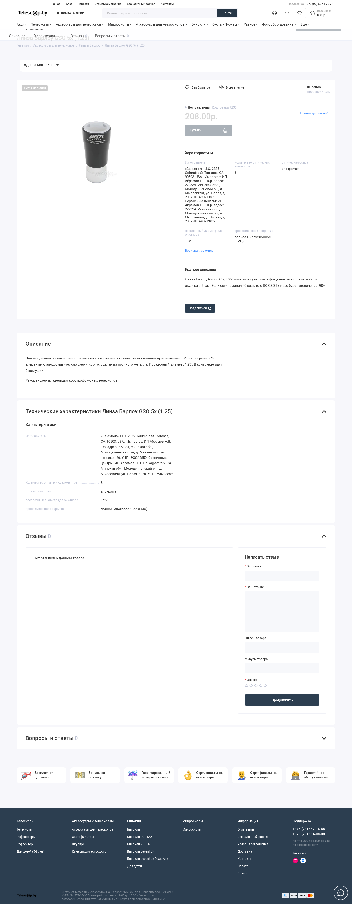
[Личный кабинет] (274, 13)
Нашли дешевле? (314, 113)
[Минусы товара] (282, 668)
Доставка (245, 851)
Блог (69, 4)
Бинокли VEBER (138, 844)
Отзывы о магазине (108, 4)
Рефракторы (26, 837)
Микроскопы (120, 24)
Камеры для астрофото (89, 851)
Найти (227, 13)
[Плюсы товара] (282, 647)
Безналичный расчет (141, 4)
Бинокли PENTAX (139, 837)
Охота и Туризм (225, 24)
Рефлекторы (26, 844)
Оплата (243, 866)
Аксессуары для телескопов (80, 24)
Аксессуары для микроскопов (161, 24)
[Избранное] (299, 13)
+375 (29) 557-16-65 (311, 4)
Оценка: (252, 680)
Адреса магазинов (41, 65)
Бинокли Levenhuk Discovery (147, 858)
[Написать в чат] (341, 893)
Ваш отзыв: (255, 587)
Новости (83, 4)
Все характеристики (200, 250)
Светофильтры (83, 837)
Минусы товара (256, 659)
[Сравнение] (287, 13)
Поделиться (200, 308)
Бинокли (199, 24)
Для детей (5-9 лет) (30, 851)
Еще (304, 24)
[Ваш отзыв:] (282, 611)
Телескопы (41, 24)
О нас (56, 4)
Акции (22, 24)
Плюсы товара (255, 638)
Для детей (134, 866)
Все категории (70, 13)
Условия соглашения (253, 844)
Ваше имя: (254, 566)
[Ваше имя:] (282, 576)
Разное (251, 24)
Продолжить (282, 700)
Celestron (314, 87)
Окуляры (78, 844)
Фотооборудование (279, 24)
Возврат (244, 873)
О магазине (246, 829)
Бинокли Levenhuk (140, 851)
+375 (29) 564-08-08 (309, 834)
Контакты (167, 4)
